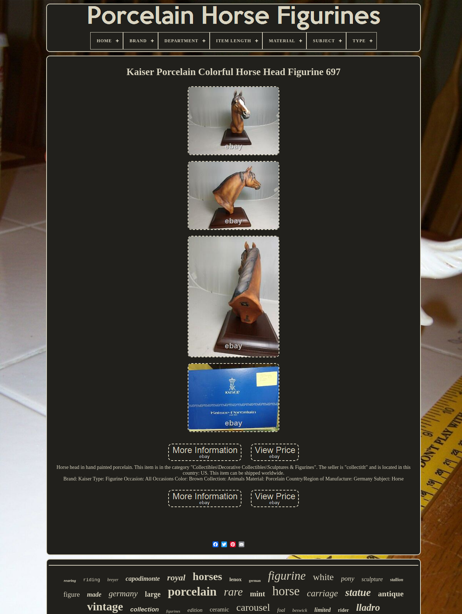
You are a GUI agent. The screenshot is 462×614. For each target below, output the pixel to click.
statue (358, 592)
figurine (287, 575)
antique (391, 593)
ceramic (219, 609)
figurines (173, 611)
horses (207, 576)
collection (144, 609)
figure (72, 594)
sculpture (372, 579)
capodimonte (143, 578)
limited (322, 610)
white (323, 577)
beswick (299, 610)
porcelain (192, 591)
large (153, 594)
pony (347, 578)
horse (286, 591)
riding (91, 580)
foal (281, 610)
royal (176, 577)
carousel (253, 607)
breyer (112, 579)
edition (194, 610)
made (94, 594)
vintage (105, 606)
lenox (235, 579)
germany (123, 593)
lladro (368, 607)
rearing (70, 580)
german (255, 581)
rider (343, 610)
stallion (397, 579)
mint (257, 593)
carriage (322, 593)
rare (233, 591)
